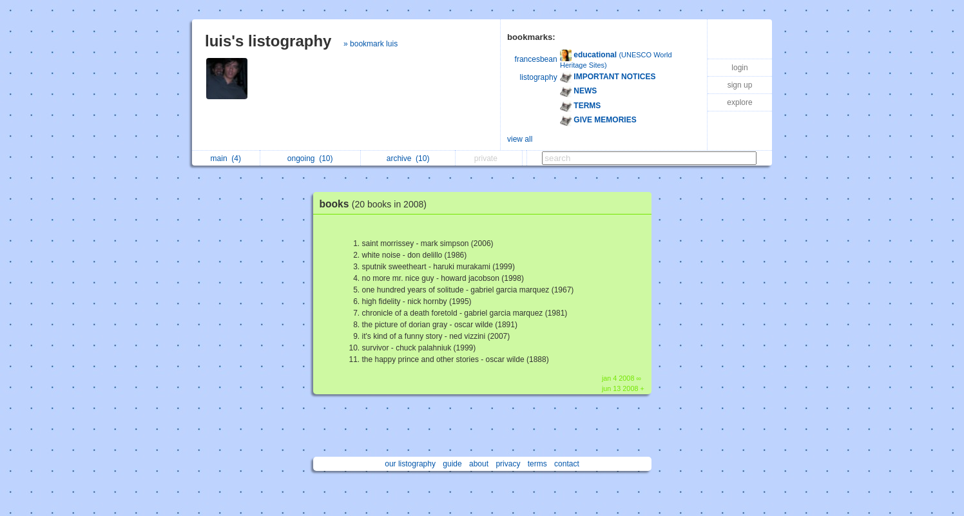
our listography (410, 463)
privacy (508, 463)
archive (408, 158)
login (739, 67)
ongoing (310, 158)
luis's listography (268, 41)
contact (566, 463)
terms (537, 463)
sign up (740, 85)
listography (538, 77)
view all (519, 139)
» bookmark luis (370, 43)
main (226, 158)
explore (739, 102)
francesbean (536, 59)
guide (452, 463)
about (478, 463)
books (377, 203)
